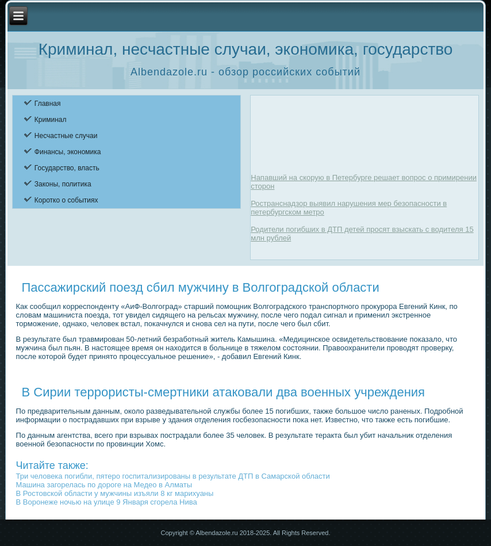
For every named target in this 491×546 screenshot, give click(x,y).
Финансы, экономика (67, 152)
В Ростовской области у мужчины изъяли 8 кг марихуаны (115, 493)
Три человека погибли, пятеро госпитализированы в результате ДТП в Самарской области (173, 476)
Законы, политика (62, 184)
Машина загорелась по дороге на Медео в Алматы (104, 484)
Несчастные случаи (66, 136)
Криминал (50, 120)
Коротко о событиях (66, 200)
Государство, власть (66, 168)
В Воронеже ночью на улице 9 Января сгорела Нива (106, 502)
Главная (47, 104)
